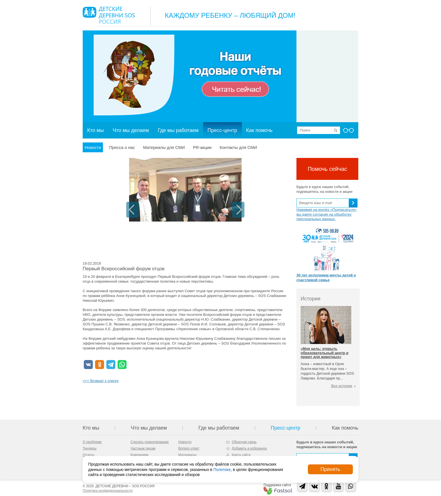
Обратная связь (244, 442)
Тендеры (89, 448)
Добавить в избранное (249, 448)
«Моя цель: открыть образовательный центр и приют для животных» (324, 353)
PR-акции (202, 147)
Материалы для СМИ (164, 147)
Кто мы (95, 130)
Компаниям (139, 455)
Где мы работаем (178, 130)
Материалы (187, 455)
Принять (330, 469)
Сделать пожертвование (149, 442)
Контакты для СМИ (238, 147)
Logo (109, 15)
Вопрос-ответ (188, 448)
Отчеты (88, 455)
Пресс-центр (222, 130)
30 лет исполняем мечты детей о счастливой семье (326, 277)
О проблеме (92, 442)
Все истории (341, 386)
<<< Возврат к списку (101, 381)
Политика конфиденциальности (107, 491)
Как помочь (259, 130)
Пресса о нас (122, 147)
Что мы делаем (131, 130)
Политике (222, 469)
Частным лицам (143, 448)
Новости (93, 147)
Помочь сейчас (327, 169)
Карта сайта (241, 455)
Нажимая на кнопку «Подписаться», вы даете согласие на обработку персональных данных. (326, 214)
